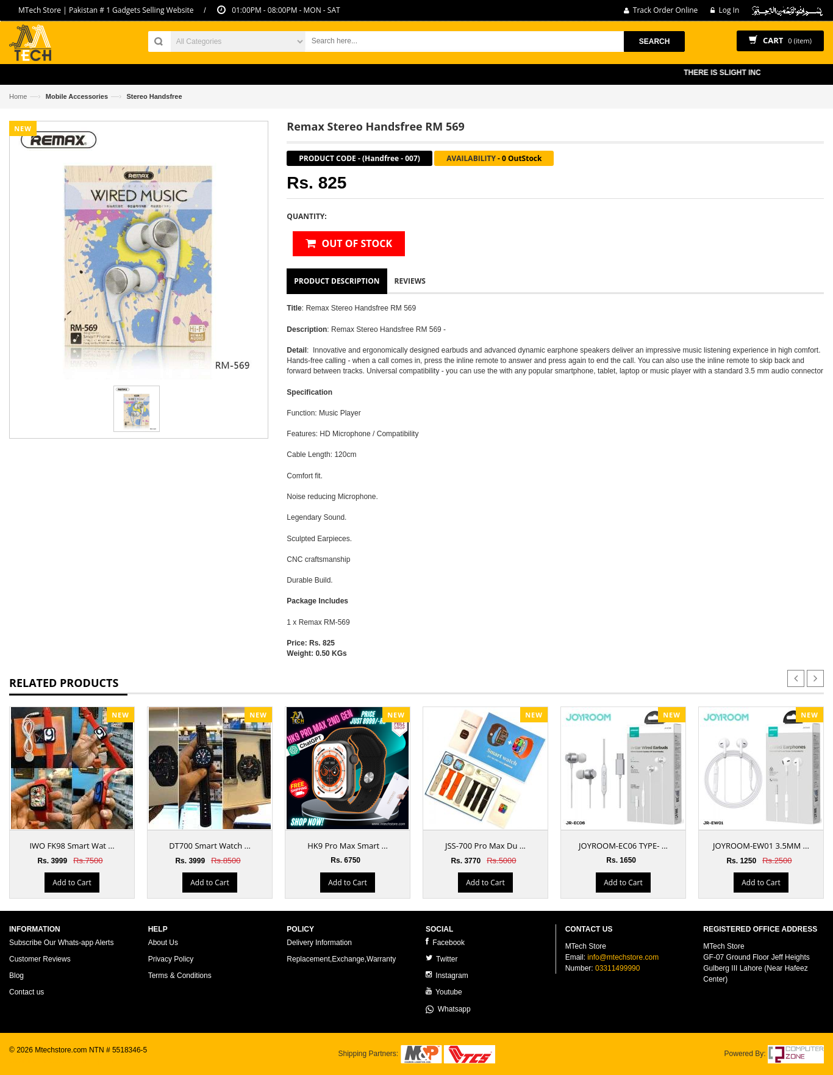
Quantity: (306, 216)
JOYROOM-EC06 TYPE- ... (623, 845)
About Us (163, 942)
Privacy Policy (171, 959)
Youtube (444, 991)
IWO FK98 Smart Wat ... (71, 845)
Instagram (447, 975)
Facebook (445, 942)
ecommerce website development (63, 1060)
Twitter (441, 958)
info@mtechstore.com (623, 957)
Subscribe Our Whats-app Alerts (61, 942)
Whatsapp (448, 1009)
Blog (16, 975)
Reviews (410, 281)
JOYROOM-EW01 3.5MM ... (761, 845)
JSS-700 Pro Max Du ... (485, 845)
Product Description (336, 281)
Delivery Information (319, 942)
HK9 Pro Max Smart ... (347, 845)
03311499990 (617, 968)
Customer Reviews (40, 959)
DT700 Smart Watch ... (210, 845)
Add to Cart (71, 882)
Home (18, 96)
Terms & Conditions (180, 975)
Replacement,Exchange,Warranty (341, 959)
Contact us (26, 992)
